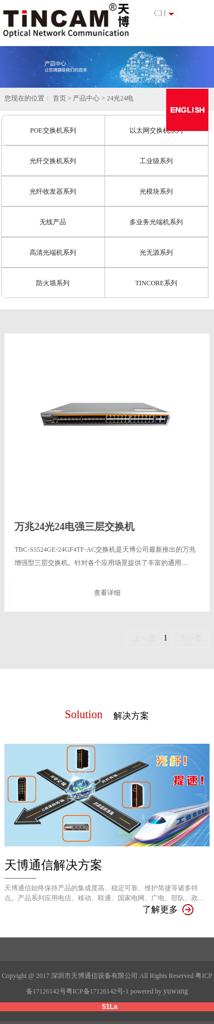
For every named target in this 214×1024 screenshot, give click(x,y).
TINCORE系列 (156, 283)
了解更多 (167, 909)
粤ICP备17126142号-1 (97, 991)
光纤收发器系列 (52, 191)
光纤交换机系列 (52, 161)
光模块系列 (156, 191)
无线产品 (52, 222)
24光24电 (120, 98)
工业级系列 (156, 161)
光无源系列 (156, 252)
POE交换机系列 (53, 130)
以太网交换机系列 (156, 130)
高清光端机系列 (52, 252)
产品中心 (86, 98)
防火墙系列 (52, 283)
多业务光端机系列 (156, 222)
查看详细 (107, 593)
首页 (59, 98)
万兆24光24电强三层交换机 (74, 526)
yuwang (175, 991)
